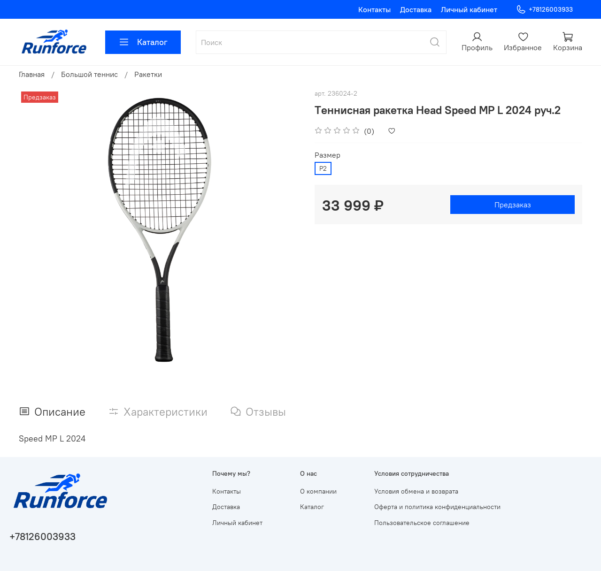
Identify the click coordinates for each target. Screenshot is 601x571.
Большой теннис (89, 74)
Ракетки (148, 74)
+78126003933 (544, 10)
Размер (327, 155)
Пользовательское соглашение (422, 522)
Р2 (323, 168)
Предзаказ (512, 204)
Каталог (143, 42)
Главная (32, 74)
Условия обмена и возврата (416, 491)
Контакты (374, 9)
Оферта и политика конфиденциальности (437, 506)
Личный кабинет (469, 9)
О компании (318, 491)
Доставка (415, 9)
